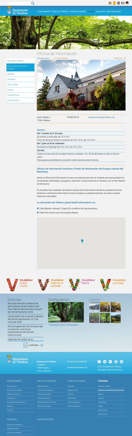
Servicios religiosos (74, 406)
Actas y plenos (12, 386)
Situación (11, 79)
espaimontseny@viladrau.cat (101, 117)
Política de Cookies (114, 370)
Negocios (100, 12)
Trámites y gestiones (44, 394)
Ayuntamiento (44, 12)
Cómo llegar (12, 84)
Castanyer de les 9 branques (63, 324)
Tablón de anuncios (13, 394)
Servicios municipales (14, 390)
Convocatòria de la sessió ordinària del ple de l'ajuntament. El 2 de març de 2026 (25, 319)
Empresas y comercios (15, 425)
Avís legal (101, 370)
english (118, 3)
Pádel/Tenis (118, 58)
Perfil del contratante (44, 406)
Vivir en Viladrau (78, 12)
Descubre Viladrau (20, 61)
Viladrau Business (13, 429)
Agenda (10, 74)
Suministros (72, 398)
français (122, 3)
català (110, 3)
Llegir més (36, 345)
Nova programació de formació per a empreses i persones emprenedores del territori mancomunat (25, 330)
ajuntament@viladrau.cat (77, 367)
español (114, 3)
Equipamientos (44, 58)
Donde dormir (13, 100)
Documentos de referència (16, 402)
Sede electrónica (60, 12)
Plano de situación (74, 402)
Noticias (10, 406)
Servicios (81, 394)
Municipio (81, 386)
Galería (10, 90)
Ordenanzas (11, 398)
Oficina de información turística (17, 67)
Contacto (10, 410)
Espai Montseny (113, 12)
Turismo (91, 12)
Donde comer (13, 95)
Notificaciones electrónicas (46, 402)
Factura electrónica (43, 398)
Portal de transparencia (45, 390)
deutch (127, 3)
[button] (82, 241)
